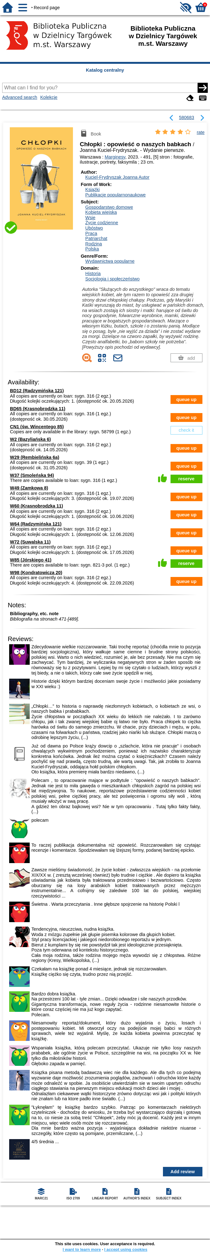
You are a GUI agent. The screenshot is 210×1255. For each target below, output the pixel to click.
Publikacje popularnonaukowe (115, 194)
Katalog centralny (105, 70)
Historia (93, 273)
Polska (92, 248)
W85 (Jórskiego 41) (30, 559)
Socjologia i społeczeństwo (112, 278)
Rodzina (93, 243)
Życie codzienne (101, 222)
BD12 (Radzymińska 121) (37, 390)
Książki (92, 189)
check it (186, 430)
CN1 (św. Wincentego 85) (37, 426)
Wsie (90, 217)
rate (201, 132)
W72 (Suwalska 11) (30, 541)
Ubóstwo (94, 228)
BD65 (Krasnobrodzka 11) (37, 408)
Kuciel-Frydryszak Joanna (117, 177)
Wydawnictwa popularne (110, 261)
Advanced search (19, 97)
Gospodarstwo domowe (109, 207)
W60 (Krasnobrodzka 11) (36, 505)
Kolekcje (48, 97)
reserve (186, 478)
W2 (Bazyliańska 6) (30, 439)
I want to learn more (82, 1249)
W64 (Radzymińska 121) (36, 523)
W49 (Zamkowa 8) (29, 487)
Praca (91, 233)
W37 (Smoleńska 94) (32, 475)
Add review (183, 1171)
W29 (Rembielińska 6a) (34, 457)
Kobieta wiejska (101, 212)
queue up (186, 399)
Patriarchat (96, 238)
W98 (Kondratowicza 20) (36, 572)
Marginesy (115, 156)
